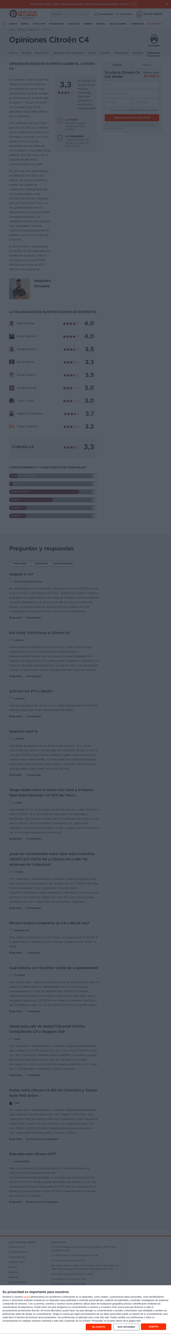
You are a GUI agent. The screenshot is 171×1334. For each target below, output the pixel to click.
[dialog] (85, 1309)
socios (26, 1297)
